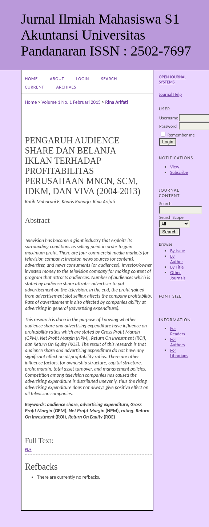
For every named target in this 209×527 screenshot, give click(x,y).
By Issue (177, 250)
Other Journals (177, 275)
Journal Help (170, 94)
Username (168, 117)
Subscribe (179, 172)
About (57, 78)
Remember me (181, 135)
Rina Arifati (116, 102)
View (174, 166)
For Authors (177, 341)
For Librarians (179, 352)
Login (82, 78)
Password (168, 126)
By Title (177, 267)
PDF (28, 449)
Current (34, 87)
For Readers (177, 331)
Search (109, 78)
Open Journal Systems (172, 79)
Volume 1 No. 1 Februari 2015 (71, 102)
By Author (176, 258)
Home (31, 78)
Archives (66, 87)
